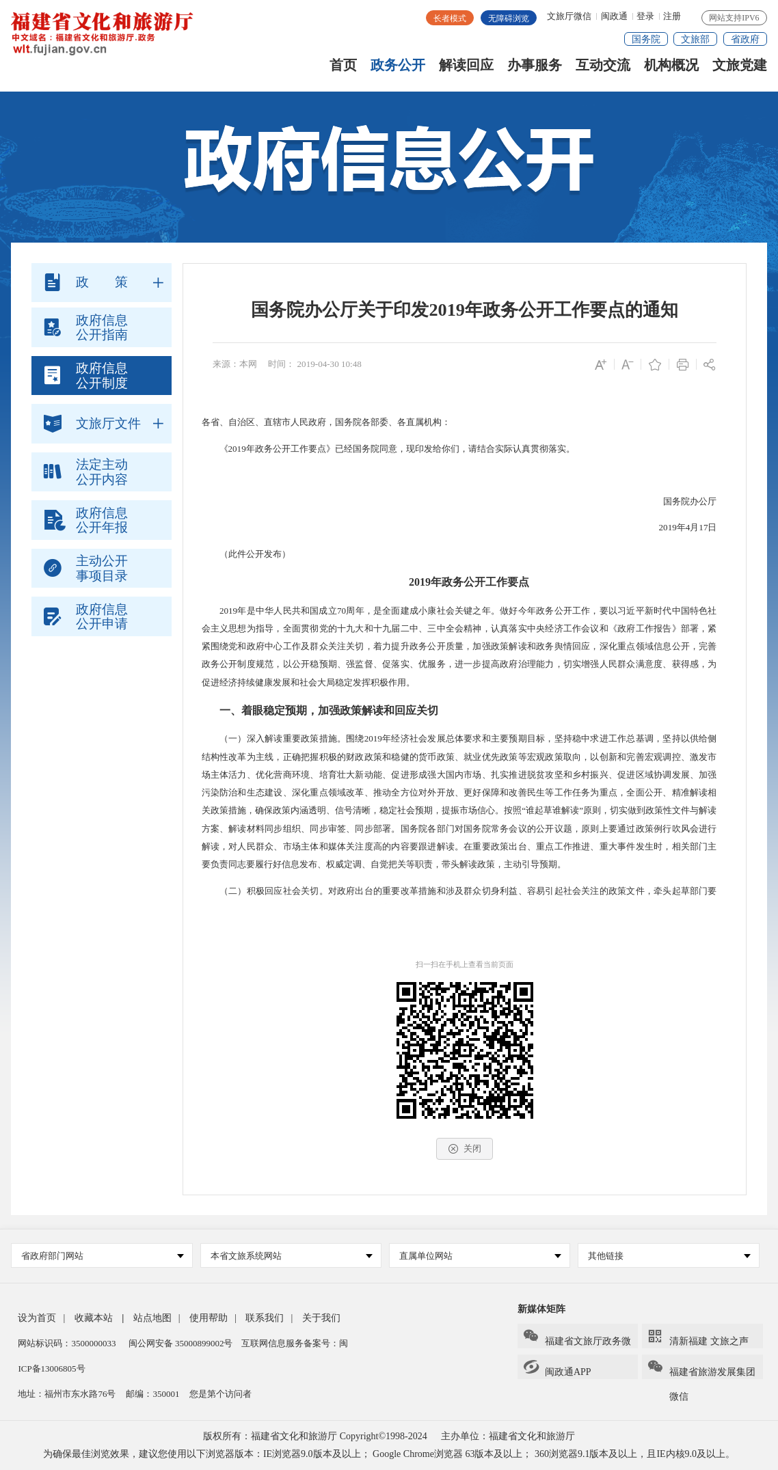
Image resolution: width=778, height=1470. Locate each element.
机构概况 (671, 70)
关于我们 (321, 1318)
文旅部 (695, 39)
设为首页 (37, 1318)
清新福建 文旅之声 (698, 1337)
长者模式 (449, 18)
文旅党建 (739, 70)
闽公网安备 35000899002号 (181, 1343)
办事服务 (534, 70)
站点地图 (152, 1318)
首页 (343, 70)
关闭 (464, 1148)
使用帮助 (208, 1318)
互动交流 (603, 70)
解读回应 (466, 70)
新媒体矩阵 (541, 1309)
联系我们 (264, 1318)
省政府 (745, 39)
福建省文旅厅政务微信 (576, 1338)
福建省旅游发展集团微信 (701, 1369)
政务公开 (398, 70)
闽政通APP (556, 1368)
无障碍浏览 (508, 18)
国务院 (646, 39)
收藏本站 (94, 1318)
